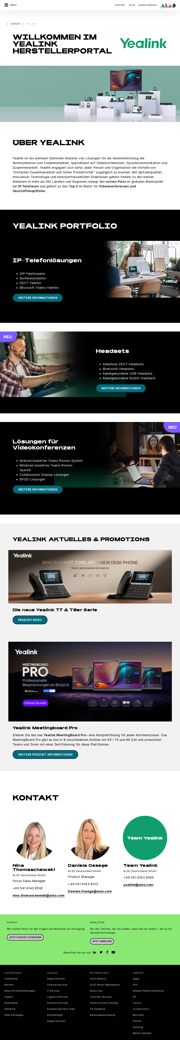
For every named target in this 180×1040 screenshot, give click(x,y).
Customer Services (101, 989)
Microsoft (138, 1008)
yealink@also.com (138, 877)
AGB (21, 1037)
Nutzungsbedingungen (112, 1037)
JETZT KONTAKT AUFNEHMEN (25, 930)
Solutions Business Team (61, 1002)
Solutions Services (57, 995)
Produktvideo (30, 612)
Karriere (9, 977)
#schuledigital (55, 1008)
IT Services (53, 983)
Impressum (91, 1037)
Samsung (138, 1020)
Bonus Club (96, 983)
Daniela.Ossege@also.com (90, 884)
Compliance (11, 971)
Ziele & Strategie (13, 1008)
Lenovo (137, 995)
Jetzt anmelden (102, 934)
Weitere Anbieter (142, 1026)
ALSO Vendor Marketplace (105, 977)
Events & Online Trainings (104, 995)
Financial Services (57, 977)
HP (134, 989)
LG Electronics (141, 1002)
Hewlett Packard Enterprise (148, 983)
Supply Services (56, 1014)
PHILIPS (137, 1014)
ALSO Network (98, 971)
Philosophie (11, 995)
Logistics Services (57, 989)
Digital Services (56, 971)
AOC (135, 977)
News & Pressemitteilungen (19, 983)
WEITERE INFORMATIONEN (38, 290)
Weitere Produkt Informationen (45, 747)
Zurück (16, 16)
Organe (8, 989)
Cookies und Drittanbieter (40, 1037)
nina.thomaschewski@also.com (39, 888)
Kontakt (120, 5)
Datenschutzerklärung (69, 1037)
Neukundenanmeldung (102, 1008)
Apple (136, 971)
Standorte (9, 1002)
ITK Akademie (97, 1002)
